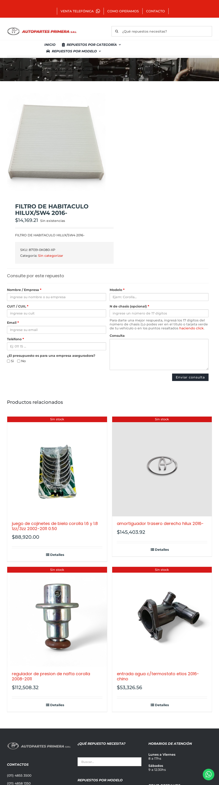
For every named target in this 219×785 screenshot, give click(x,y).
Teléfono (15, 339)
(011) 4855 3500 (19, 775)
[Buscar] (116, 31)
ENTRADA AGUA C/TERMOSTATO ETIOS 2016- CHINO (158, 676)
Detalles (57, 555)
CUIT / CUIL (17, 306)
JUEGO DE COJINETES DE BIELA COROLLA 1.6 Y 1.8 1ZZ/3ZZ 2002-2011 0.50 (55, 526)
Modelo (117, 290)
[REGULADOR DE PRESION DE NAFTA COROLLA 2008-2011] (57, 617)
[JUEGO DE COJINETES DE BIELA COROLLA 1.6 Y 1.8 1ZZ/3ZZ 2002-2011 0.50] (57, 467)
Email (13, 323)
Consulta (117, 336)
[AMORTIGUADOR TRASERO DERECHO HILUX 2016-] (162, 467)
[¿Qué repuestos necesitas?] (161, 31)
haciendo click (191, 328)
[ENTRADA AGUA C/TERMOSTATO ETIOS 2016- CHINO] (162, 617)
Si (10, 361)
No (21, 361)
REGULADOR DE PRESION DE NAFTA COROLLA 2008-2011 (51, 676)
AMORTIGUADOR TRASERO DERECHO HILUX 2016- (160, 523)
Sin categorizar (50, 256)
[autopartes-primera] (42, 28)
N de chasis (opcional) (129, 306)
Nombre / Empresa (24, 290)
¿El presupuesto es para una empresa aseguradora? (51, 356)
